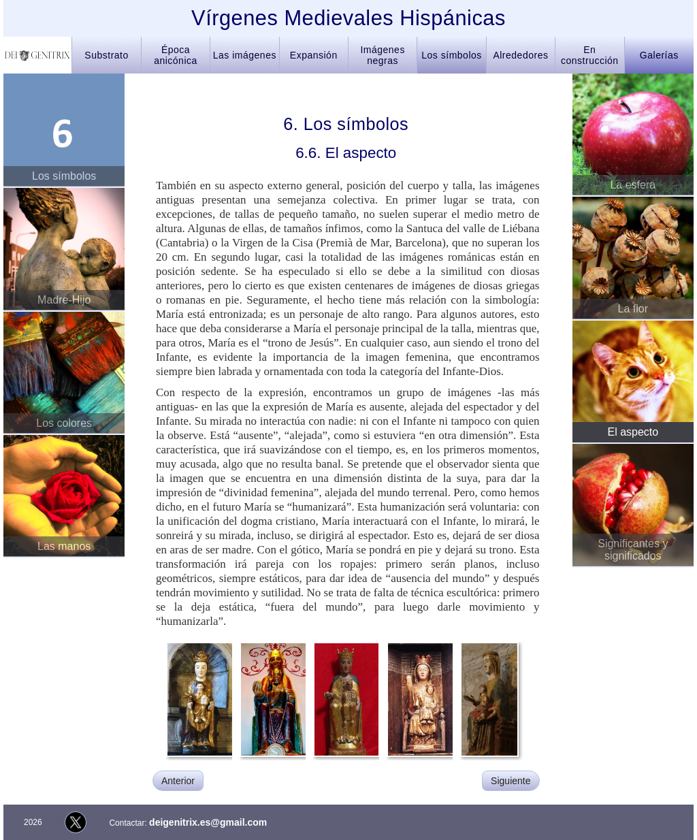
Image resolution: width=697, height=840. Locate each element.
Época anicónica (175, 55)
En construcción (590, 55)
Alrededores (520, 55)
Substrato (106, 55)
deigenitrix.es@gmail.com (208, 822)
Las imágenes (244, 55)
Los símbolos (451, 55)
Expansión (314, 55)
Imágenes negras (382, 55)
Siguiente (510, 780)
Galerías (659, 55)
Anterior (178, 780)
